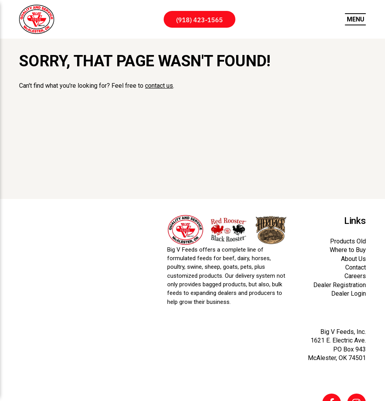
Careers (355, 276)
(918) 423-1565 (199, 19)
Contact (355, 267)
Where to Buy (348, 250)
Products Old (348, 241)
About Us (353, 259)
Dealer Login (348, 293)
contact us (159, 85)
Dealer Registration (339, 285)
